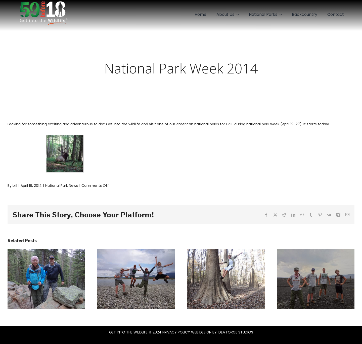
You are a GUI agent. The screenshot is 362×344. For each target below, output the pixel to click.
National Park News (61, 185)
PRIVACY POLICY (176, 332)
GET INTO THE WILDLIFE (128, 332)
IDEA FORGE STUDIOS (235, 332)
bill (15, 185)
